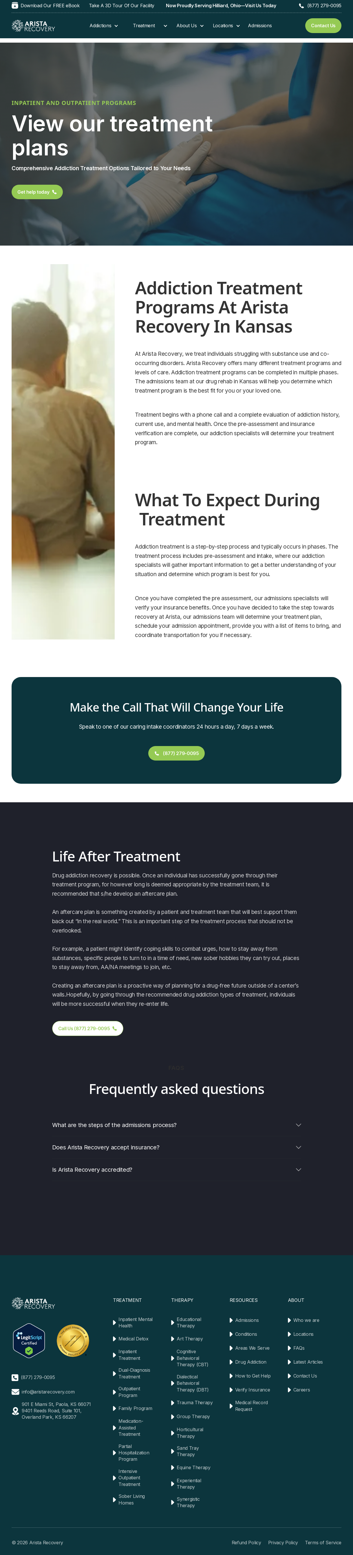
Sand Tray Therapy (188, 1451)
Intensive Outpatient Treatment (129, 1477)
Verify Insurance (252, 1390)
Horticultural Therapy (190, 1433)
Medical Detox (133, 1339)
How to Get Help (253, 1376)
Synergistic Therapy (188, 1502)
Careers (301, 1390)
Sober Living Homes (131, 1499)
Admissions (260, 25)
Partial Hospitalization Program (133, 1452)
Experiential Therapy (189, 1484)
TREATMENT (127, 1300)
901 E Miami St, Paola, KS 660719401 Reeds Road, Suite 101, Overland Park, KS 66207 (56, 1410)
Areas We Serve (252, 1348)
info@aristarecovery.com (48, 1392)
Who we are (306, 1320)
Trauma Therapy (195, 1402)
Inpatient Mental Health (135, 1322)
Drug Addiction (251, 1362)
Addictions (100, 25)
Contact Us (305, 1376)
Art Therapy (190, 1339)
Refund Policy (246, 1542)
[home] (33, 25)
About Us (186, 25)
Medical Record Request (251, 1406)
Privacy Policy (283, 1542)
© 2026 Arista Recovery (37, 1542)
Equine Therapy (194, 1467)
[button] (101, 26)
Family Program (135, 1408)
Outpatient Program (129, 1392)
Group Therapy (193, 1416)
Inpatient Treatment (129, 1355)
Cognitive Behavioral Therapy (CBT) (192, 1358)
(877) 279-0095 (324, 5)
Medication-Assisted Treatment (130, 1427)
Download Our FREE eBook (50, 5)
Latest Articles (308, 1362)
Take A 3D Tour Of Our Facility (121, 5)
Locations (223, 25)
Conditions (246, 1334)
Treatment (144, 25)
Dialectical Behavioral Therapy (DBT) (193, 1383)
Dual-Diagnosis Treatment (134, 1373)
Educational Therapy (189, 1322)
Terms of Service (323, 1542)
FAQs (299, 1348)
